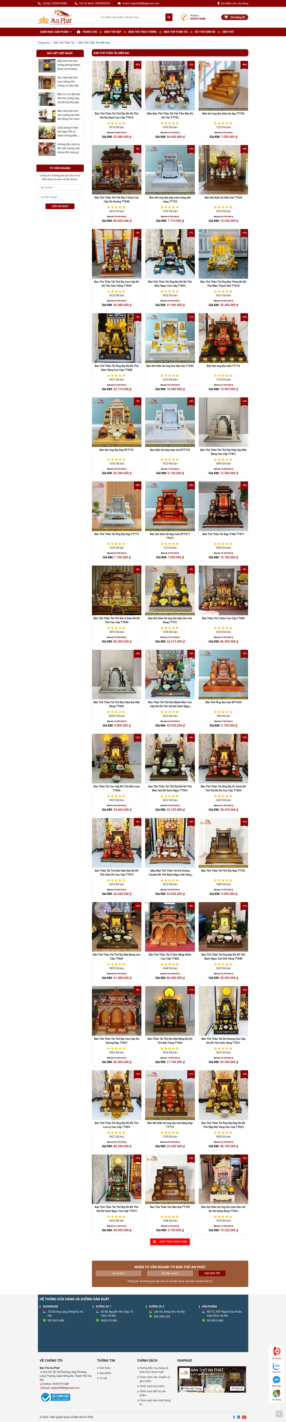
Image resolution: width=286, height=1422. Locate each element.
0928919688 (197, 18)
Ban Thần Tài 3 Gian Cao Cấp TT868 (223, 618)
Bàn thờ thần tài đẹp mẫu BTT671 (170, 534)
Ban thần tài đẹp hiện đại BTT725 (170, 449)
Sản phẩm (105, 1373)
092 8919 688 (56, 1320)
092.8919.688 (215, 1320)
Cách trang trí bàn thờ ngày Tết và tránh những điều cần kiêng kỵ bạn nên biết (67, 135)
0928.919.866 (109, 1320)
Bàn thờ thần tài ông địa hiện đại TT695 (170, 365)
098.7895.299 (162, 1316)
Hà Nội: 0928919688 (52, 3)
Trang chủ (44, 42)
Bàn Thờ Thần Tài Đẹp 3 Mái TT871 (223, 534)
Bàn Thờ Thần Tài (64, 42)
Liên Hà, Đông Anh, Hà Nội (169, 1311)
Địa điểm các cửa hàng (233, 3)
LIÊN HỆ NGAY (60, 206)
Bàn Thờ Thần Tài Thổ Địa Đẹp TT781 (223, 870)
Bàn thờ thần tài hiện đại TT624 (223, 197)
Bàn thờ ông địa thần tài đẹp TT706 (223, 113)
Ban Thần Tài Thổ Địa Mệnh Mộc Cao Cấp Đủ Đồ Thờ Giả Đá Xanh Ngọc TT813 (170, 706)
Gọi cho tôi (212, 1273)
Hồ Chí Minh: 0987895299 (92, 3)
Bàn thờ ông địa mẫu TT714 (223, 365)
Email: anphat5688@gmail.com (138, 3)
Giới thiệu (104, 1367)
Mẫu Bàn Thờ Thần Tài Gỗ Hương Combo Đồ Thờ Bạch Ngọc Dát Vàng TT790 (170, 874)
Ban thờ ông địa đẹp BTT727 (117, 449)
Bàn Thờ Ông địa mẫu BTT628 (223, 702)
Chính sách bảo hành (151, 1386)
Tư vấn (103, 1378)
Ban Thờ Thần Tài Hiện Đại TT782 (170, 1207)
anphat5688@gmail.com (65, 1387)
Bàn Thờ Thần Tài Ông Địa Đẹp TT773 (116, 534)
